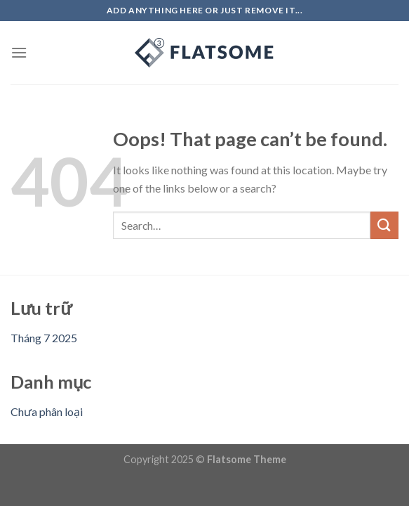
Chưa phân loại (47, 411)
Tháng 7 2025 (44, 337)
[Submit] (384, 225)
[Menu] (19, 52)
